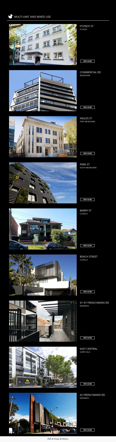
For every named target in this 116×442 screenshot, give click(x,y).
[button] (88, 5)
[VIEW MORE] (87, 61)
